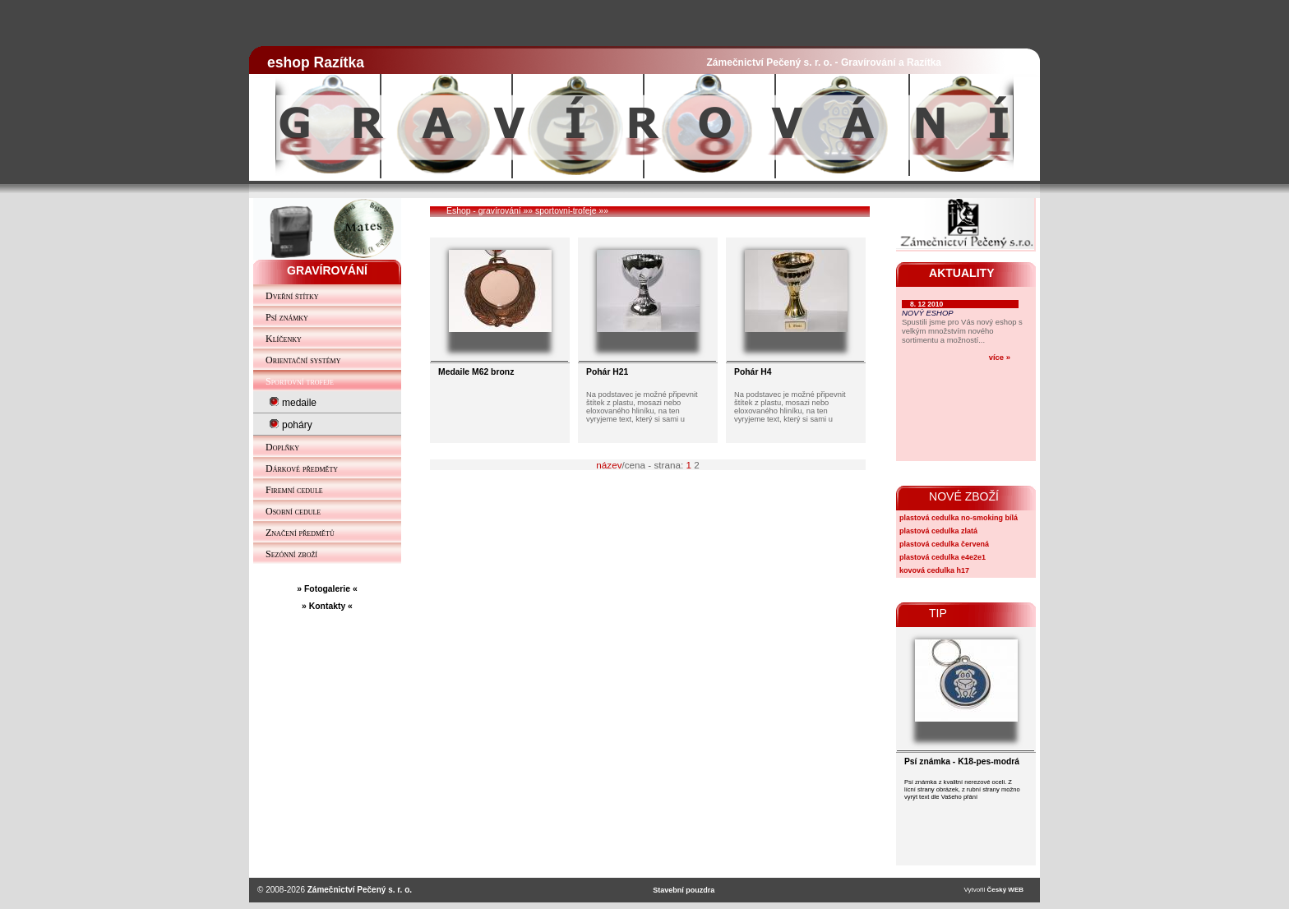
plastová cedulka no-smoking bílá (958, 518)
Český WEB (1005, 889)
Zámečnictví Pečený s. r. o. (359, 889)
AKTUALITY (962, 272)
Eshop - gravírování (483, 210)
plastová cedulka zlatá (938, 531)
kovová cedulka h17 (934, 570)
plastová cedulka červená (944, 544)
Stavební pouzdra (683, 890)
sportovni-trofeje (566, 210)
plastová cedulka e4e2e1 (942, 557)
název (608, 464)
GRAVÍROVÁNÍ (327, 270)
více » (999, 357)
